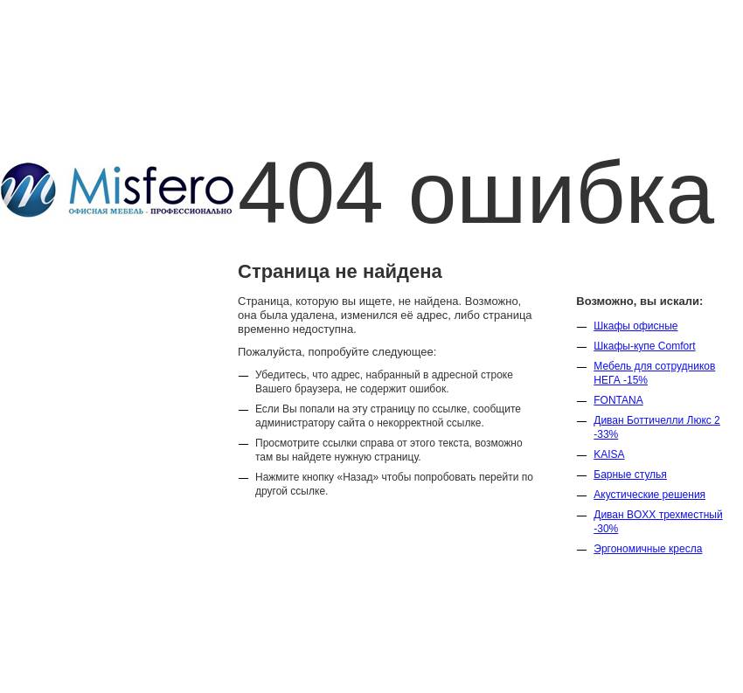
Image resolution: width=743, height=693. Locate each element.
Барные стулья (630, 474)
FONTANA (618, 400)
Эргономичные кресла (648, 549)
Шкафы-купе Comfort (644, 346)
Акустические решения (649, 495)
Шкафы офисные (635, 326)
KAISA (609, 454)
